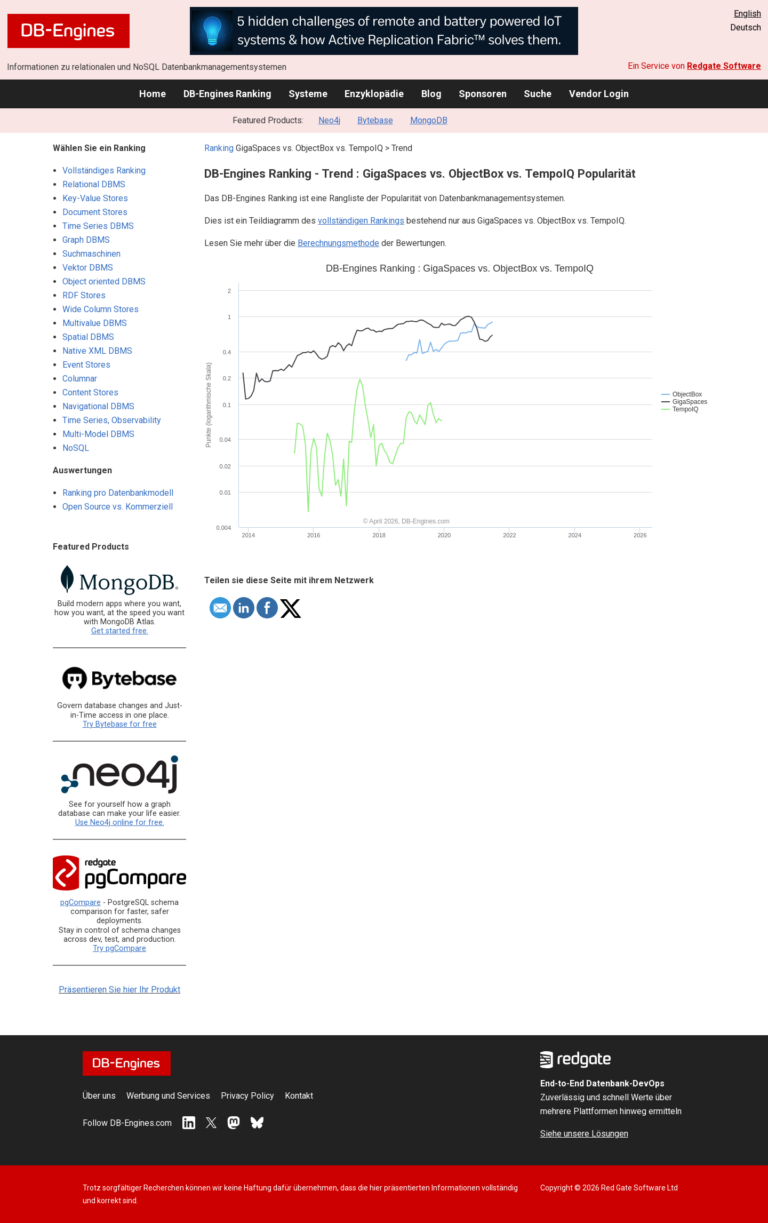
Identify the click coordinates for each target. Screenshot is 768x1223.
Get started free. (119, 631)
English (747, 14)
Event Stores (86, 365)
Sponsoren (483, 93)
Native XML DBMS (97, 351)
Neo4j (329, 120)
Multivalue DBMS (94, 323)
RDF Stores (84, 295)
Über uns (99, 1096)
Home (152, 93)
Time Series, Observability (111, 420)
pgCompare (80, 902)
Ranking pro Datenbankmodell (117, 493)
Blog (431, 93)
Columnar (79, 379)
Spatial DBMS (88, 337)
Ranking (219, 148)
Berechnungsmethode (338, 243)
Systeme (308, 93)
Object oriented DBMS (104, 281)
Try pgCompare (119, 948)
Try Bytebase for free (120, 724)
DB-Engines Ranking (227, 93)
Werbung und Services (168, 1096)
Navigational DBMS (98, 406)
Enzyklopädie (374, 93)
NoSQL (75, 448)
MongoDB (428, 120)
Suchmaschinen (91, 254)
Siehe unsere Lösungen (584, 1134)
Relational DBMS (93, 184)
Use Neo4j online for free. (119, 822)
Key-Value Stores (95, 198)
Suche (537, 93)
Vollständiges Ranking (104, 170)
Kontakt (299, 1096)
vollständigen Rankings (361, 221)
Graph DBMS (86, 240)
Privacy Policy (247, 1096)
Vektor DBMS (87, 268)
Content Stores (90, 392)
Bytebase (375, 120)
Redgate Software (724, 66)
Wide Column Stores (100, 309)
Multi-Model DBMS (98, 434)
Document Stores (94, 212)
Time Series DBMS (98, 226)
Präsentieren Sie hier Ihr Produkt (119, 989)
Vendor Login (599, 93)
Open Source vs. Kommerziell (117, 507)
